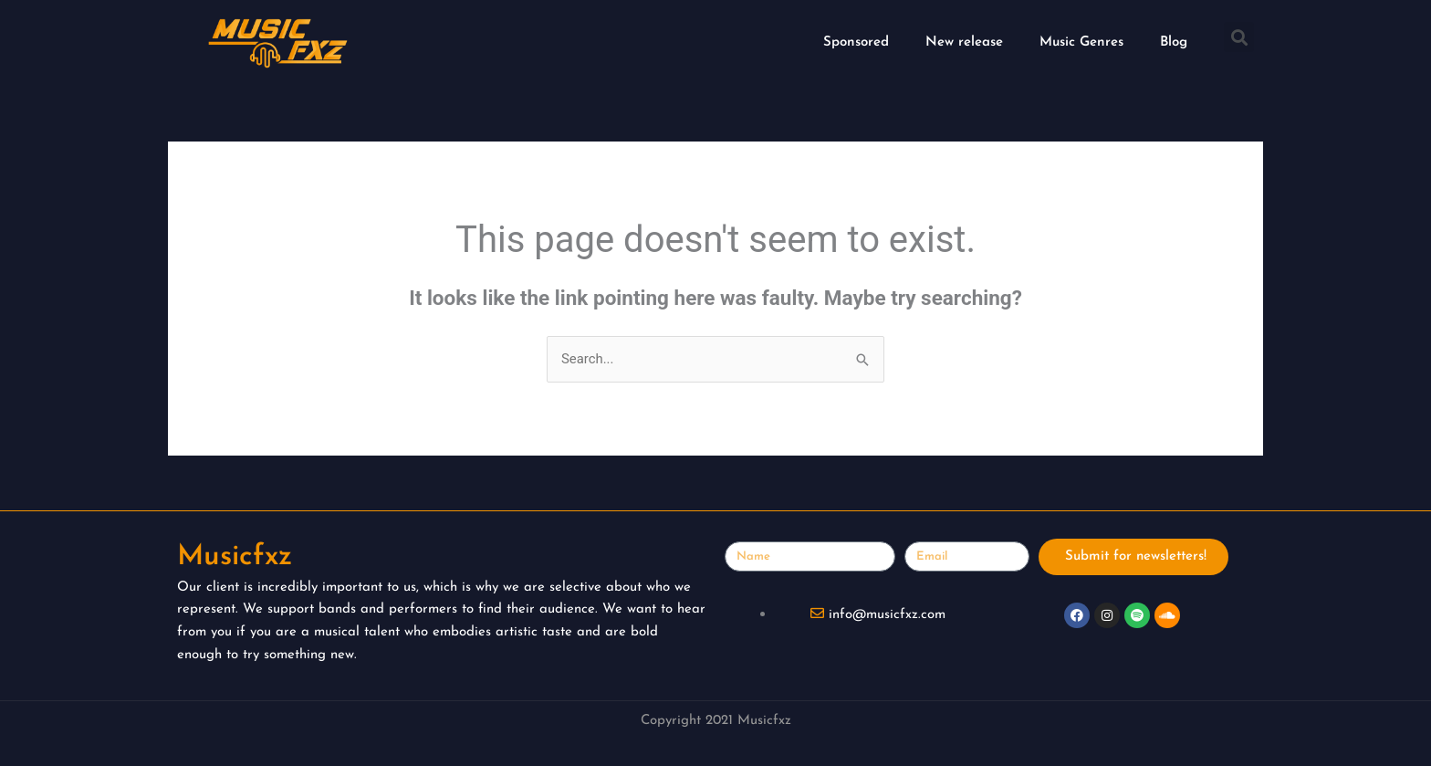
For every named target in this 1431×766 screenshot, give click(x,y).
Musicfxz (237, 557)
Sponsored (856, 42)
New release (964, 42)
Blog (1173, 42)
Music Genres (1081, 42)
